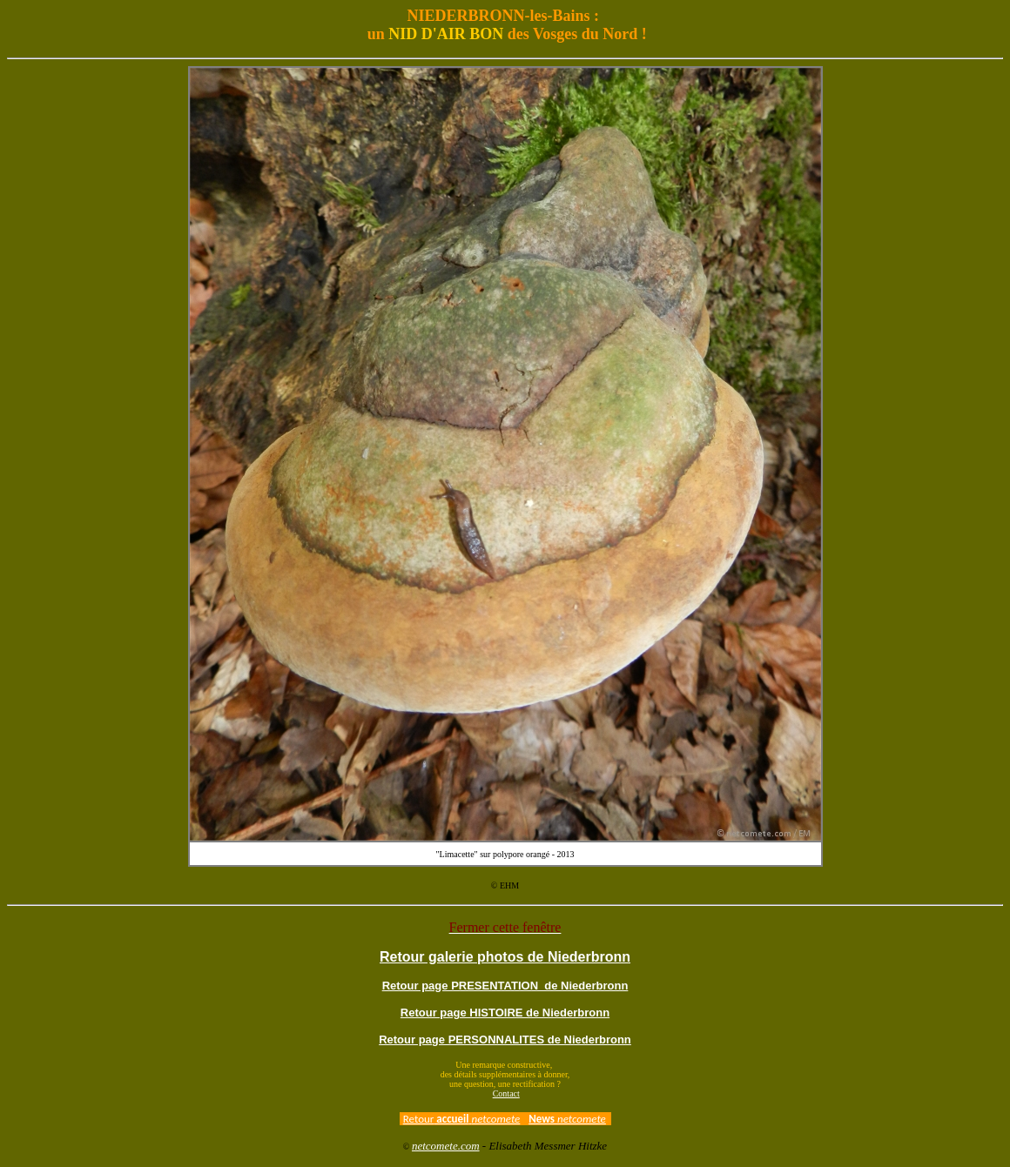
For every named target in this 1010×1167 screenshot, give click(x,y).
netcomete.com (446, 1145)
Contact (506, 1093)
